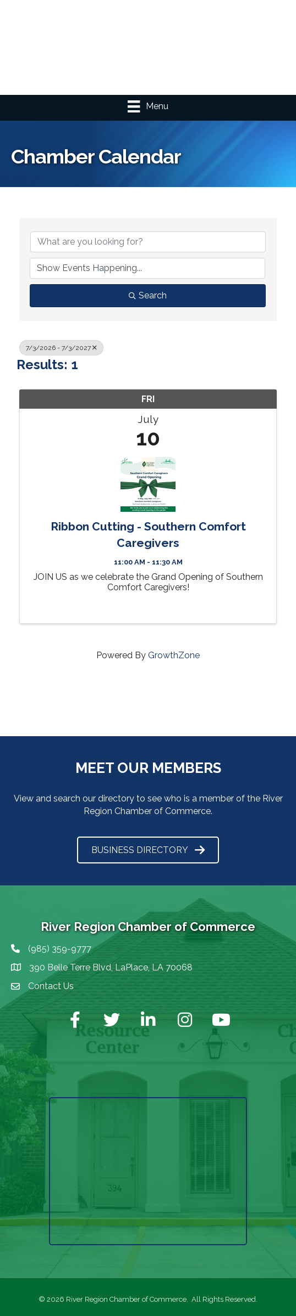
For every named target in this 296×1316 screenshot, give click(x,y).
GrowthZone (174, 655)
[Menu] (148, 106)
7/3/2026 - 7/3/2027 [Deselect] (61, 348)
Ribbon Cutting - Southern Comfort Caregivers (148, 534)
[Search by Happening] (147, 268)
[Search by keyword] (148, 241)
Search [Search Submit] (148, 295)
